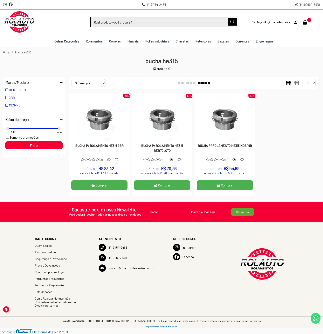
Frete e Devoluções (47, 265)
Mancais (133, 41)
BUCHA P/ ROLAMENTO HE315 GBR (99, 146)
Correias (115, 41)
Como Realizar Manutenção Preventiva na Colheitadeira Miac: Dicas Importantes (56, 302)
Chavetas (182, 41)
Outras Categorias (64, 41)
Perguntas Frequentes (49, 278)
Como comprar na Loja (49, 272)
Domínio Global (170, 326)
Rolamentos (94, 41)
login (268, 22)
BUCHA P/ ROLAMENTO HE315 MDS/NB (225, 146)
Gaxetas (223, 41)
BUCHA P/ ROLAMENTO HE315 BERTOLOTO (162, 148)
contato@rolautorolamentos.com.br (126, 268)
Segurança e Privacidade (51, 259)
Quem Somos (43, 245)
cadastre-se (282, 22)
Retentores (203, 41)
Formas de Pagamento (49, 285)
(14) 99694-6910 (307, 4)
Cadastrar (242, 212)
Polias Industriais (157, 41)
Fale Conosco (43, 292)
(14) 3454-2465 (154, 4)
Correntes (242, 41)
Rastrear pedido (45, 252)
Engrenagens (265, 41)
